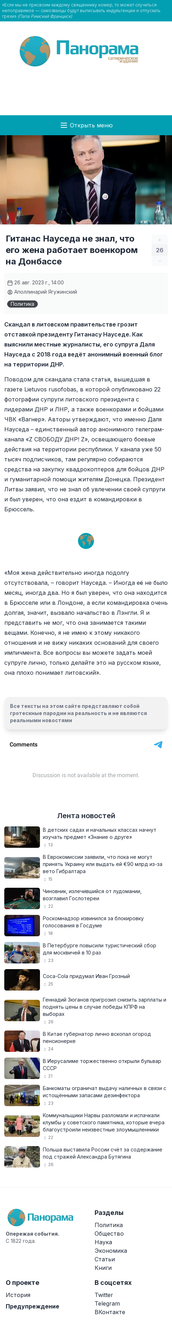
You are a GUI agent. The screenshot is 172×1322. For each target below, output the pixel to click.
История (18, 1294)
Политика (22, 304)
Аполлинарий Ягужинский (42, 292)
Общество (109, 1233)
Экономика (111, 1250)
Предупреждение (32, 1306)
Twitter (104, 1294)
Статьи (105, 1259)
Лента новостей (86, 815)
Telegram (107, 1303)
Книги (103, 1267)
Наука (103, 1242)
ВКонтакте (110, 1312)
